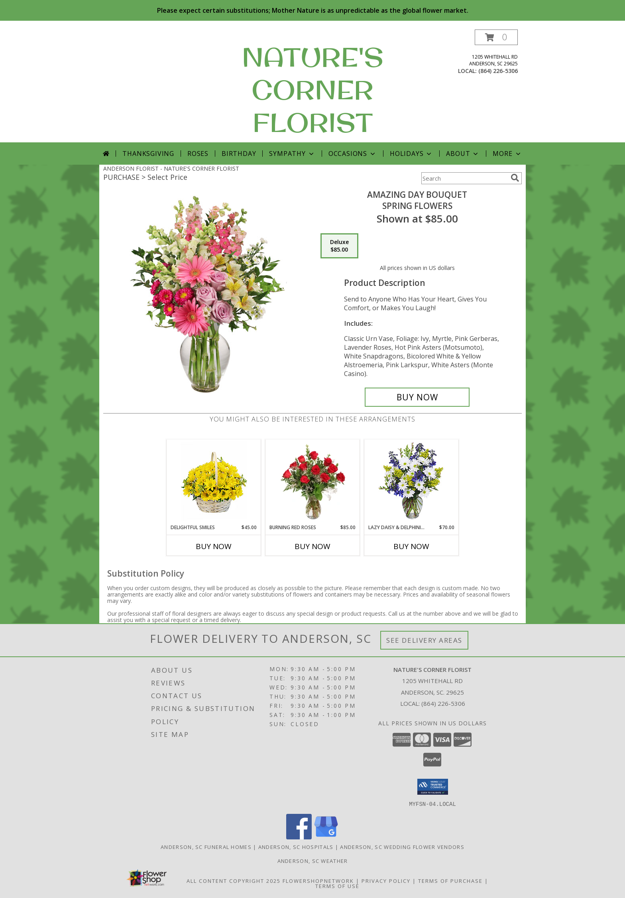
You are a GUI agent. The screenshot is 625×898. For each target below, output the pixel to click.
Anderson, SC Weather (312, 860)
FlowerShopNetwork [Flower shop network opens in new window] (318, 880)
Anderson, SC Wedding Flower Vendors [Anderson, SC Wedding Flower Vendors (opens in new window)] (402, 846)
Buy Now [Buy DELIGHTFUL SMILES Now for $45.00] (214, 546)
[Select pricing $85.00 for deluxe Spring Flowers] (339, 246)
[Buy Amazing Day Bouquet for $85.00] (417, 397)
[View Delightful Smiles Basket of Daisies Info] (214, 481)
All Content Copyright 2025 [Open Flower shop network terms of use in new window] (234, 880)
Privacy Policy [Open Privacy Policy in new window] (386, 880)
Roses (197, 153)
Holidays (411, 153)
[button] (496, 37)
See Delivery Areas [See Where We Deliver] (424, 640)
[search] (515, 177)
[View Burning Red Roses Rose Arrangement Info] (312, 481)
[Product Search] (464, 178)
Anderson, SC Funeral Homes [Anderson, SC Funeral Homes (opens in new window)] (206, 846)
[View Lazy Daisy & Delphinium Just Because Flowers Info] (411, 481)
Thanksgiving (148, 153)
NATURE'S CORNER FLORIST (312, 90)
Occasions (352, 153)
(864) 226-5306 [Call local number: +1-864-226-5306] (498, 71)
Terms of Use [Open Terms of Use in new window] (337, 885)
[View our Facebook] (299, 837)
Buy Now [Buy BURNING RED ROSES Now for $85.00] (312, 546)
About (463, 153)
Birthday (239, 153)
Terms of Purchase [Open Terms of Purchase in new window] (450, 880)
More (507, 153)
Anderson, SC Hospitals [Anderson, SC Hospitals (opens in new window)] (296, 846)
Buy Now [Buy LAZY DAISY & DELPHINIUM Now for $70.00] (411, 546)
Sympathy (292, 153)
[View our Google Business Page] (326, 837)
